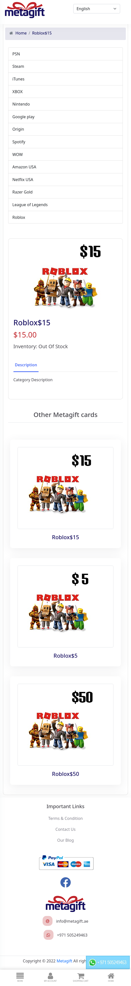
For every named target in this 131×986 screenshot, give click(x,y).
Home (21, 33)
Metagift (64, 961)
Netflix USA (22, 179)
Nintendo (21, 104)
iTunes (18, 79)
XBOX (17, 91)
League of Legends (30, 204)
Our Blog (65, 840)
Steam (18, 66)
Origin (18, 129)
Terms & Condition (65, 818)
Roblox (18, 217)
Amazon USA (24, 167)
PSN (16, 54)
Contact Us (65, 829)
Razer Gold (22, 192)
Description (26, 365)
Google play (23, 116)
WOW (17, 154)
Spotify (18, 142)
